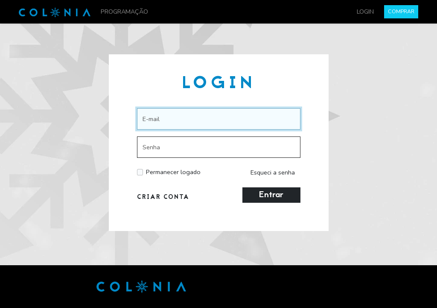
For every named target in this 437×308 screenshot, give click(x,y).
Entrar (271, 195)
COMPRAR (401, 11)
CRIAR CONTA (163, 197)
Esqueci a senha (273, 172)
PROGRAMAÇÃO (124, 11)
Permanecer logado (173, 172)
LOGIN (365, 11)
